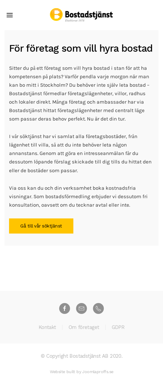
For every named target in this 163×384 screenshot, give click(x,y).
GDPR (118, 328)
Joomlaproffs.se (97, 371)
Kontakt (47, 328)
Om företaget (84, 328)
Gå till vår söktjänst (41, 226)
